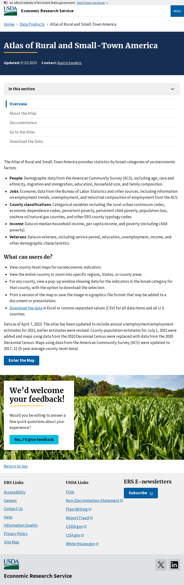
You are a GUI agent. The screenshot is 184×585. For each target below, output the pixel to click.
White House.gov (80, 543)
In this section (22, 88)
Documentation (23, 122)
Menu (177, 11)
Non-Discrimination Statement (92, 500)
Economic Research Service (47, 10)
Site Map (11, 542)
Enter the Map (21, 360)
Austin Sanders (70, 62)
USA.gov (73, 535)
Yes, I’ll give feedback (34, 439)
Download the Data (26, 141)
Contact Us (13, 508)
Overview (18, 104)
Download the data (26, 308)
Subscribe (138, 492)
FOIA (70, 492)
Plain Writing (77, 509)
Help (8, 517)
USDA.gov (74, 526)
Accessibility (14, 492)
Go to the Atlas (22, 132)
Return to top (16, 466)
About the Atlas (23, 113)
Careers (10, 500)
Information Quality (21, 525)
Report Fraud (77, 517)
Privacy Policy (16, 533)
